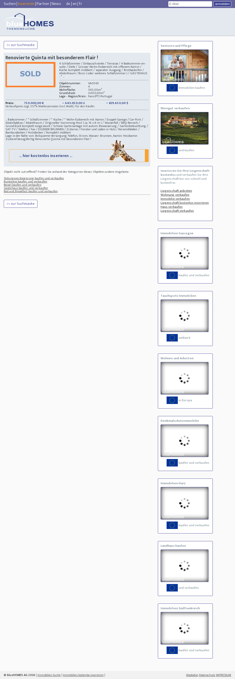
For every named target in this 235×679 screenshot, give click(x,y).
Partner (43, 3)
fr (80, 3)
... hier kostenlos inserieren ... (78, 156)
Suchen (10, 3)
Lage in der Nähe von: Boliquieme (27, 135)
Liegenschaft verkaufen (177, 211)
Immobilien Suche (49, 675)
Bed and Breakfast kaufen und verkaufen (31, 191)
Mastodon (192, 675)
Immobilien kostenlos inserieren (83, 675)
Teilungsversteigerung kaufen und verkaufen (34, 178)
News (56, 3)
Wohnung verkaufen (175, 195)
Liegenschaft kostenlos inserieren (185, 203)
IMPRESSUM (223, 675)
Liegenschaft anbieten (176, 191)
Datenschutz (207, 675)
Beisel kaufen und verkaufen (22, 185)
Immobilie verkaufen (175, 199)
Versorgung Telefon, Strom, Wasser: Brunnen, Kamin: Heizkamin (94, 135)
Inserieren (26, 3)
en (75, 3)
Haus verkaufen (172, 207)
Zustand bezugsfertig (19, 139)
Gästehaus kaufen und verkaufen (26, 188)
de (68, 3)
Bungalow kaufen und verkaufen (25, 181)
